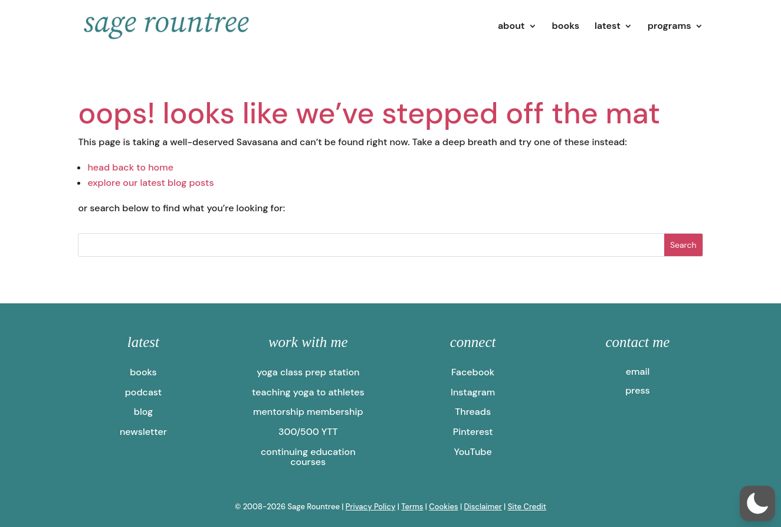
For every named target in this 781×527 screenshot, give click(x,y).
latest (608, 27)
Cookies (443, 507)
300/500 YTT (308, 431)
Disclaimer (482, 507)
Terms (412, 507)
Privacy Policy (371, 507)
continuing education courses (308, 457)
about (511, 27)
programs (669, 27)
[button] (757, 503)
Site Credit (527, 507)
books (565, 27)
